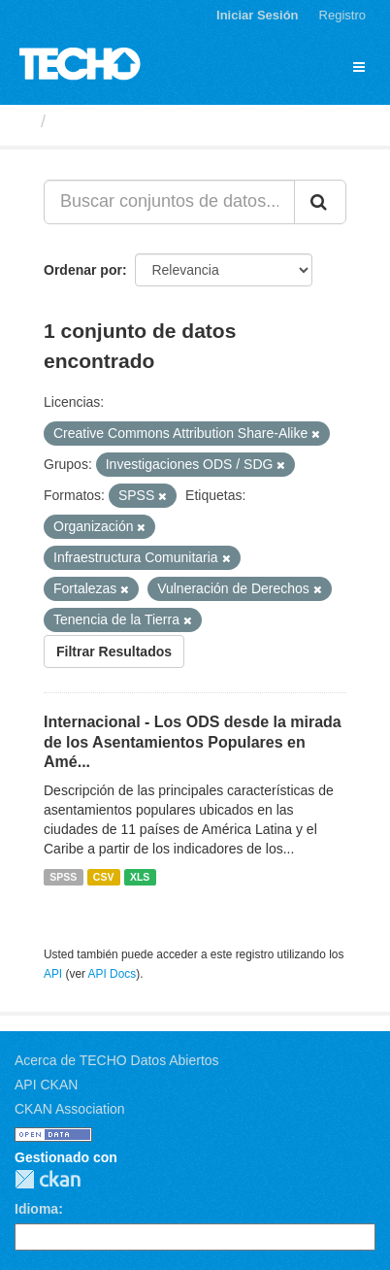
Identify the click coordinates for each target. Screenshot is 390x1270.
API (53, 974)
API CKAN (46, 1084)
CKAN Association (70, 1109)
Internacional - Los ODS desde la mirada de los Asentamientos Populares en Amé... (192, 742)
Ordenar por (83, 270)
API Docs (112, 974)
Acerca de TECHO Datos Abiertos (117, 1060)
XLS (139, 877)
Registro (342, 15)
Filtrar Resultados (114, 651)
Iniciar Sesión (257, 15)
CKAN (48, 1179)
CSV (103, 877)
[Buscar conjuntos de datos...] (169, 202)
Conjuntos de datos (136, 121)
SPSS (63, 877)
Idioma (36, 1209)
